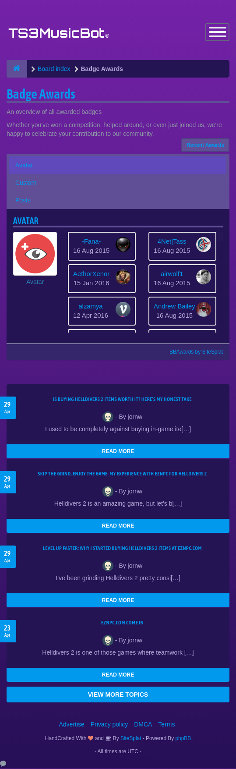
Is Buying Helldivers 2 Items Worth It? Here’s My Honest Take (122, 400)
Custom (25, 183)
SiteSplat (130, 739)
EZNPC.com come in (122, 623)
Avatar (24, 165)
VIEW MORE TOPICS (118, 694)
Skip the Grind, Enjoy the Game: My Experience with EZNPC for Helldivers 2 (122, 474)
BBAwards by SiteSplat (192, 352)
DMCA (143, 724)
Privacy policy (109, 724)
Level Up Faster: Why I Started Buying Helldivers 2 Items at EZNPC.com (122, 549)
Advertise (72, 724)
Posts (23, 200)
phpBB (183, 739)
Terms (166, 724)
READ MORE (118, 452)
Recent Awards (205, 145)
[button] (35, 259)
